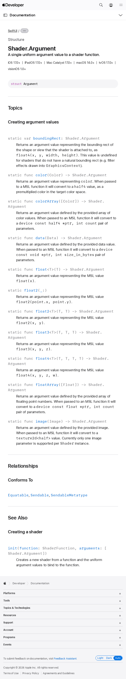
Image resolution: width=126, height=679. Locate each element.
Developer (19, 583)
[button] (101, 5)
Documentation (22, 15)
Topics (15, 108)
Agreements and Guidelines (58, 673)
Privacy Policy (30, 673)
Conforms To (20, 480)
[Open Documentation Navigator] (5, 15)
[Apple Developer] (13, 5)
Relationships (23, 466)
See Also (18, 518)
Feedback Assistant (65, 658)
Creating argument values (33, 122)
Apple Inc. (31, 667)
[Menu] (121, 5)
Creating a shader (25, 531)
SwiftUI (12, 30)
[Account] (111, 5)
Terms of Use (11, 673)
